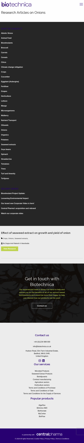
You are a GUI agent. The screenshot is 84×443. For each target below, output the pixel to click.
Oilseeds (4, 125)
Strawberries (6, 159)
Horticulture (6, 96)
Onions (4, 130)
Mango (4, 106)
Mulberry (5, 115)
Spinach (4, 154)
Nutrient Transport (8, 120)
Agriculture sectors (42, 382)
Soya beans (6, 149)
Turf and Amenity (8, 174)
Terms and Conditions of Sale (42, 391)
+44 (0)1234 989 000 (42, 342)
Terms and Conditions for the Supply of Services (42, 393)
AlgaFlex (42, 405)
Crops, (5, 238)
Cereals (4, 57)
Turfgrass (5, 178)
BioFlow (42, 416)
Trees (3, 169)
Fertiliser (5, 86)
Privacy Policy (50, 439)
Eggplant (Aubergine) (10, 82)
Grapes (4, 91)
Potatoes (5, 140)
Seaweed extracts (8, 144)
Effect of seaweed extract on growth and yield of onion (35, 232)
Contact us (42, 306)
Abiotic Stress (7, 33)
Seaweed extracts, (21, 238)
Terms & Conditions (62, 439)
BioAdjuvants (42, 377)
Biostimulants (7, 43)
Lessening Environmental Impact (15, 198)
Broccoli (4, 48)
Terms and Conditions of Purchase (42, 388)
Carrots (4, 52)
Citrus (3, 62)
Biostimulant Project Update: (13, 193)
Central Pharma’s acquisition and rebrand (18, 208)
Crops (3, 72)
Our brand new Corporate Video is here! (17, 203)
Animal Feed (6, 38)
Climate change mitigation (12, 67)
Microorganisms (8, 111)
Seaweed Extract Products (42, 374)
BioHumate (42, 411)
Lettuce (4, 101)
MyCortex (42, 414)
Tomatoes (5, 164)
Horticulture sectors (42, 385)
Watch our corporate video (12, 213)
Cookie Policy (39, 439)
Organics (5, 135)
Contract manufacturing (42, 379)
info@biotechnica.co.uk (42, 346)
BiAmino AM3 (42, 408)
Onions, (11, 238)
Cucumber (5, 77)
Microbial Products (42, 371)
